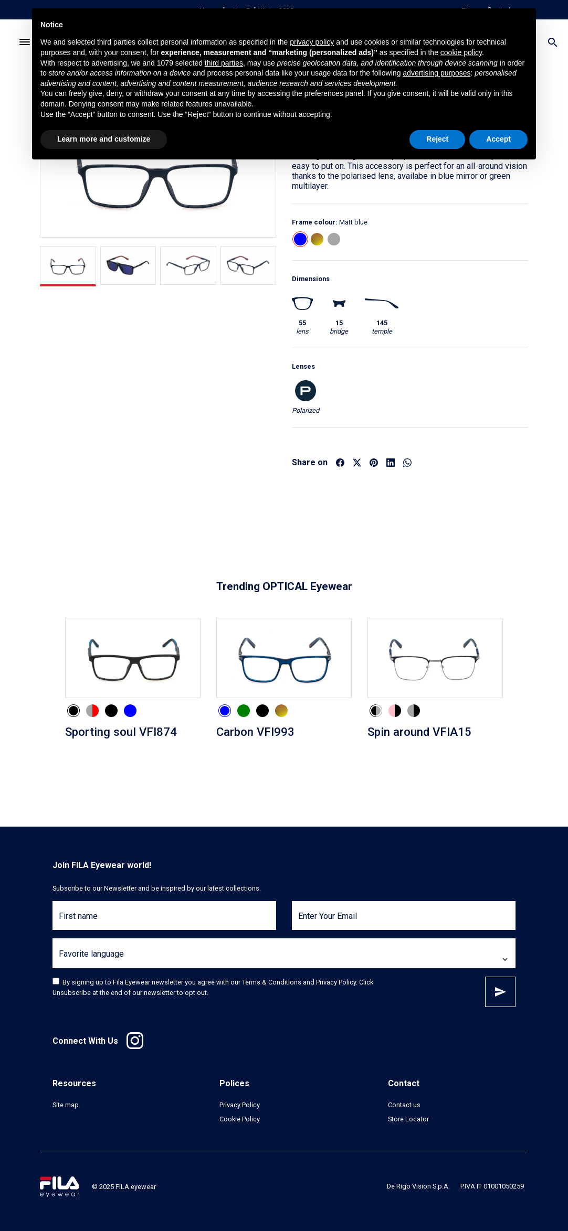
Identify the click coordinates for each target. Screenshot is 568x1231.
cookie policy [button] (461, 52)
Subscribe (500, 992)
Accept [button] (498, 139)
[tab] (68, 266)
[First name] (164, 922)
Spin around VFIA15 (419, 731)
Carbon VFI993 (255, 731)
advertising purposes (436, 73)
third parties (224, 63)
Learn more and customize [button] (103, 139)
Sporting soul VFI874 (121, 731)
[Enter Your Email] (403, 922)
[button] (300, 239)
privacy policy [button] (312, 42)
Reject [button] (437, 139)
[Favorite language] (284, 959)
